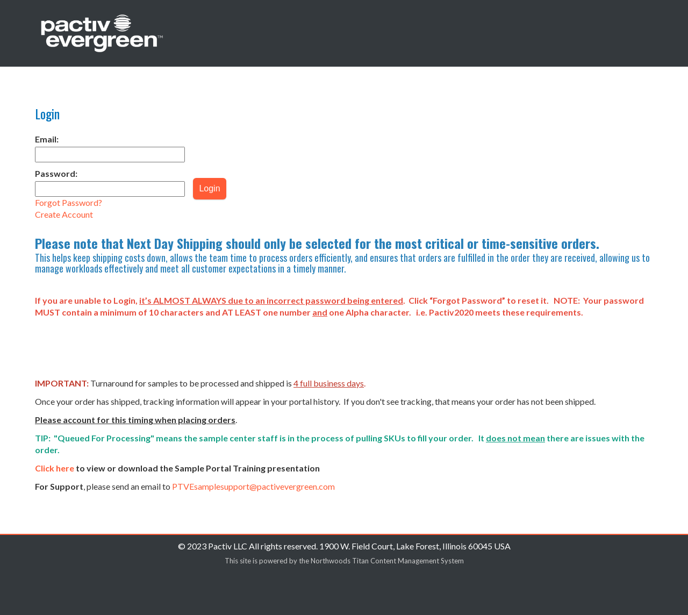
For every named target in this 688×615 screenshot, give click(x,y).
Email (47, 139)
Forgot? (68, 202)
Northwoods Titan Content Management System (387, 560)
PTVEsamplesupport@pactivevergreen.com (253, 486)
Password (56, 173)
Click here (54, 468)
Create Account (64, 214)
